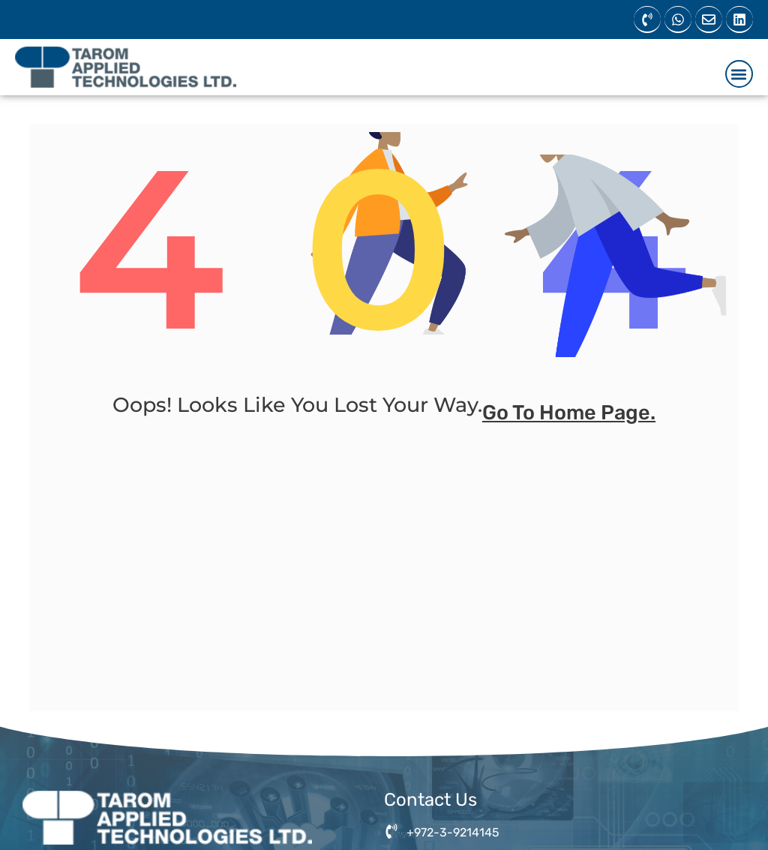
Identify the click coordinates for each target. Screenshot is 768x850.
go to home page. (569, 421)
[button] (739, 74)
